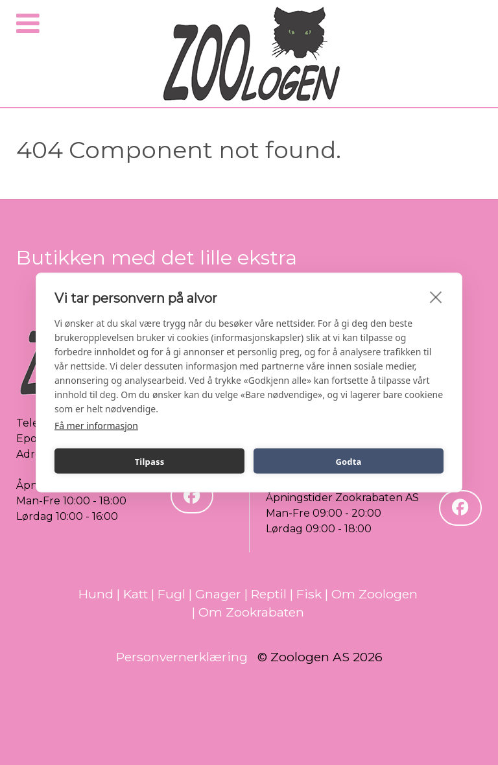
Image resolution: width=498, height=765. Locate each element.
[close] (436, 297)
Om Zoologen (374, 594)
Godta (348, 461)
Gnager (218, 594)
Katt (135, 594)
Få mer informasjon (96, 425)
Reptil (269, 594)
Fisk (309, 594)
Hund (95, 594)
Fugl (171, 594)
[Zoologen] (252, 55)
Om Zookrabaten (251, 612)
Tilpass (150, 461)
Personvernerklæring (182, 657)
